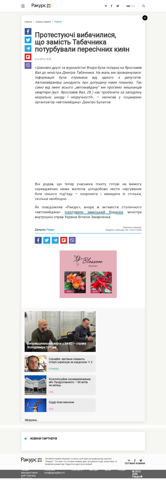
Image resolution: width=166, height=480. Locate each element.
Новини (28, 22)
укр (128, 6)
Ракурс (50, 229)
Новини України (43, 22)
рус (133, 6)
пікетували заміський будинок (94, 212)
